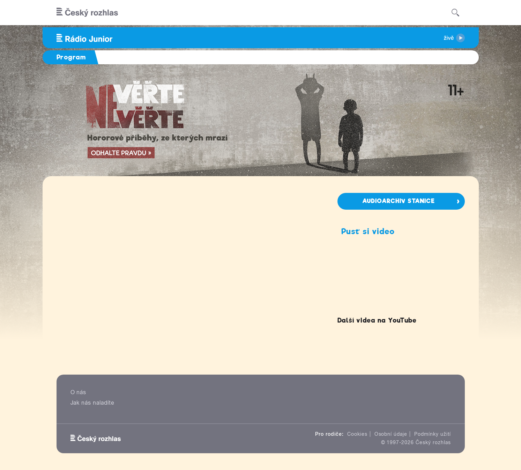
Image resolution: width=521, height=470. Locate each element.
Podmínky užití (432, 434)
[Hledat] (455, 12)
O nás (78, 392)
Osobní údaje (391, 434)
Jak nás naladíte (92, 402)
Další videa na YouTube (377, 320)
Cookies (357, 434)
